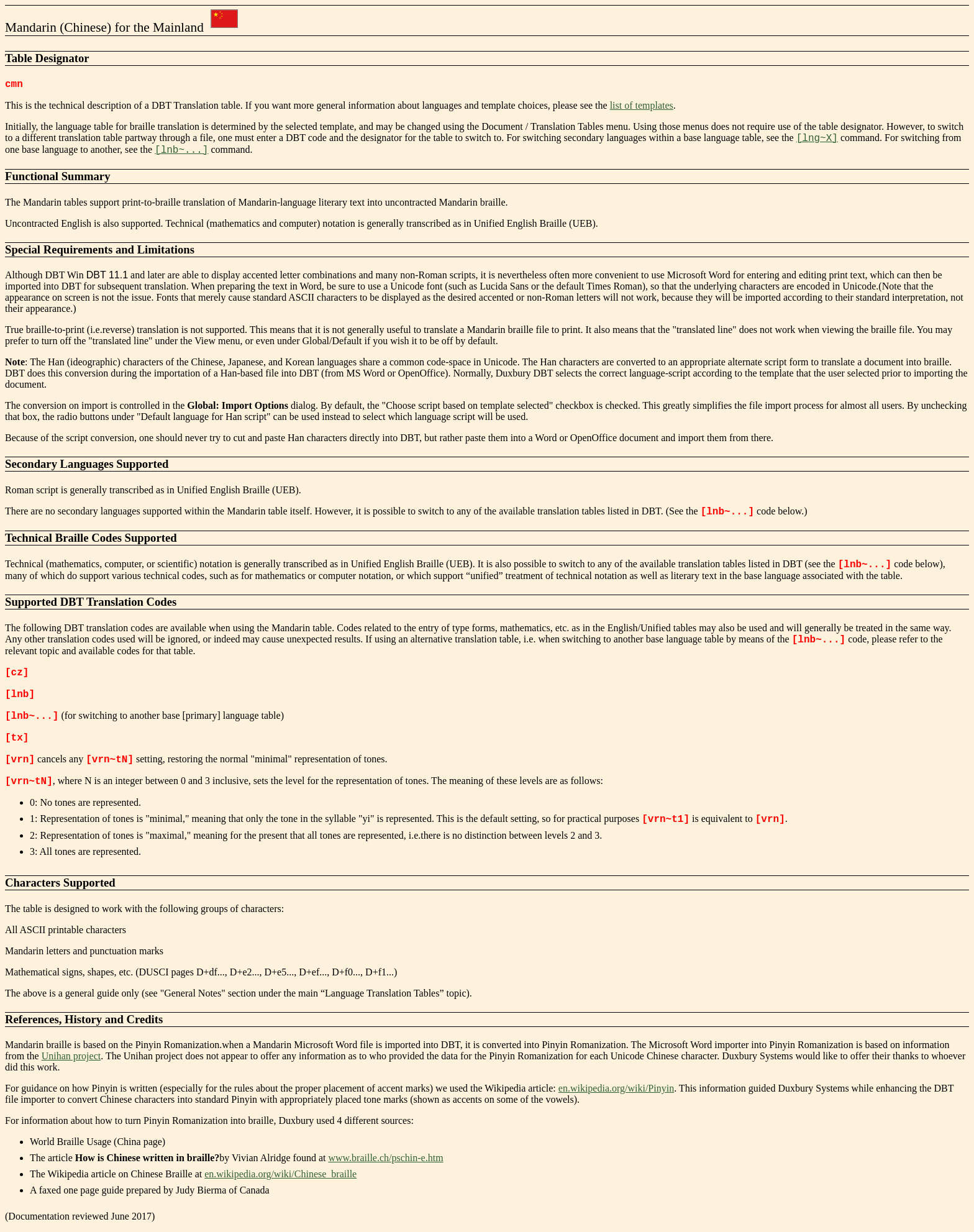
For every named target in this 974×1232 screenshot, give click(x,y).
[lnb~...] (181, 150)
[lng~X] (817, 138)
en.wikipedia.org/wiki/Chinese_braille (280, 1174)
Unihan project (71, 1056)
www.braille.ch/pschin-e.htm (385, 1157)
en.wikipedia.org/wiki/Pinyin (616, 1088)
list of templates (641, 105)
